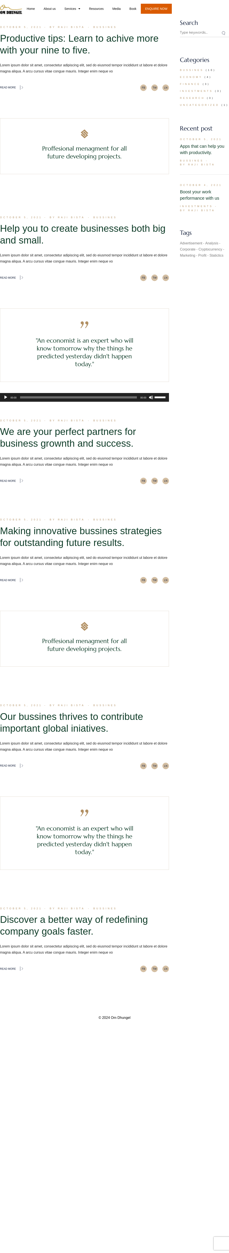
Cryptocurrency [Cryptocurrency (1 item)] (210, 249)
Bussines (105, 27)
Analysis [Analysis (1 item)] (211, 243)
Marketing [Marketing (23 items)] (187, 255)
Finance (190, 84)
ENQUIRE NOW (156, 8)
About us (50, 8)
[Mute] (151, 397)
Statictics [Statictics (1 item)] (216, 255)
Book (132, 8)
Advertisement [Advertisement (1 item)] (191, 243)
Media (116, 8)
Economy (191, 77)
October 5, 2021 (21, 27)
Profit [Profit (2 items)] (202, 255)
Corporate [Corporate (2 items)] (187, 249)
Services (72, 8)
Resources (96, 8)
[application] (84, 397)
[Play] (5, 397)
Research (192, 98)
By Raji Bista (67, 27)
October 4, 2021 (201, 185)
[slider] (78, 397)
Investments (196, 91)
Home (31, 8)
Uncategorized (199, 105)
